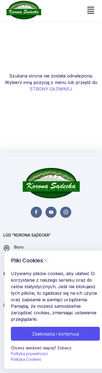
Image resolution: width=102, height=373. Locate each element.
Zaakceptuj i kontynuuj (55, 334)
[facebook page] (36, 212)
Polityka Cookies (26, 359)
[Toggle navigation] (90, 10)
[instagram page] (65, 212)
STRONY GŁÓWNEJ (51, 89)
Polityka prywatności (29, 353)
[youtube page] (51, 212)
